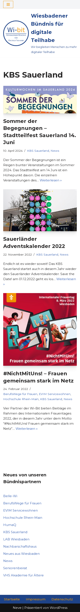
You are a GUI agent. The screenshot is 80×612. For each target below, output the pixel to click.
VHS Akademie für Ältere (23, 575)
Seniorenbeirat (15, 568)
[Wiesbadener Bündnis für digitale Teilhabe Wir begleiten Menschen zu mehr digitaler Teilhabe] (40, 33)
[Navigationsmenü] (8, 4)
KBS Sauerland (38, 150)
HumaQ (9, 525)
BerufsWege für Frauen (20, 394)
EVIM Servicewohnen (54, 394)
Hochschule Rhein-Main (21, 399)
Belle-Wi (10, 496)
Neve (17, 608)
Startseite (12, 599)
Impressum (35, 599)
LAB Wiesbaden (16, 539)
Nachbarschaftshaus (19, 546)
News (55, 150)
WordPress (58, 608)
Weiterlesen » (51, 180)
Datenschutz (62, 599)
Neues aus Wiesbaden (21, 554)
